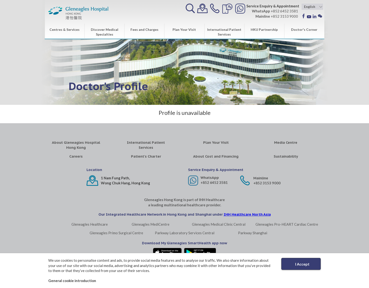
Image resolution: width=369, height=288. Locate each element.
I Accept (302, 264)
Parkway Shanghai (252, 233)
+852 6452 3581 (214, 182)
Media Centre (285, 142)
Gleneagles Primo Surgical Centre (116, 233)
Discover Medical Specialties (104, 31)
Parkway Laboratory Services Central (184, 233)
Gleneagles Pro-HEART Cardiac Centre (286, 224)
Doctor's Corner (304, 29)
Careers (76, 156)
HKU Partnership (264, 29)
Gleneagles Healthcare (89, 224)
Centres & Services (64, 29)
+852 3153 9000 (267, 183)
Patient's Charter (146, 156)
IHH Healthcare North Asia (247, 214)
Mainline (260, 178)
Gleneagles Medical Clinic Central (218, 224)
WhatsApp (210, 177)
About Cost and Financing (216, 156)
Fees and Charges (144, 29)
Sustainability (286, 156)
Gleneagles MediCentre (150, 224)
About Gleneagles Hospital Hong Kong (76, 145)
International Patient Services (224, 31)
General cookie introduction (72, 280)
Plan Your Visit (184, 29)
